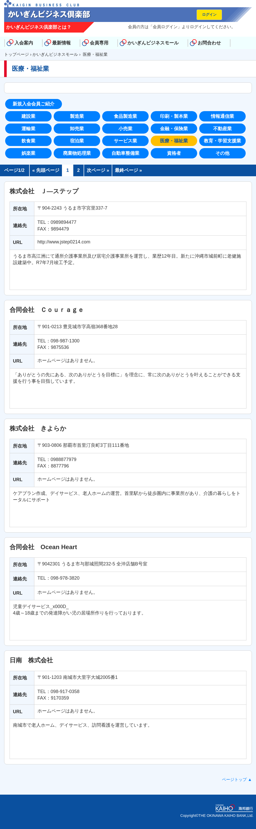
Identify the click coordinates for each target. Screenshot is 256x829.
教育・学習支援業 (222, 140)
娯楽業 (28, 153)
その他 (222, 153)
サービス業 (125, 140)
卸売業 (77, 128)
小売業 (125, 128)
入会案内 (23, 42)
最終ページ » (128, 170)
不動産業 (222, 128)
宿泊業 (77, 140)
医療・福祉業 (174, 140)
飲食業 (28, 140)
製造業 (77, 116)
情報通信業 (222, 116)
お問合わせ (209, 42)
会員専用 (99, 42)
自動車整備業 (125, 153)
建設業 (28, 116)
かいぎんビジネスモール (153, 42)
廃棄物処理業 (77, 153)
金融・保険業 (174, 128)
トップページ (16, 54)
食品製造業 (125, 116)
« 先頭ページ (45, 170)
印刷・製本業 (174, 116)
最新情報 (61, 42)
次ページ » (98, 170)
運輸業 (28, 128)
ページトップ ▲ (237, 779)
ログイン (209, 14)
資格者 (174, 153)
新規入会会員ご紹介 (33, 103)
